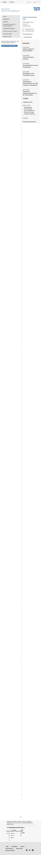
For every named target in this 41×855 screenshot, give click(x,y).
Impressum (19, 848)
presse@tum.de (28, 34)
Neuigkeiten (18, 19)
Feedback (14, 846)
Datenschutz (9, 848)
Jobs (7, 846)
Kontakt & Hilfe (18, 36)
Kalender (18, 21)
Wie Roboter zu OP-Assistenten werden (29, 74)
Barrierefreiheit (10, 850)
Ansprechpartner (28, 37)
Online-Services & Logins (18, 31)
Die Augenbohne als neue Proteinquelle (30, 66)
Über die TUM (23, 830)
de (28, 2)
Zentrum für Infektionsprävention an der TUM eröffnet (30, 93)
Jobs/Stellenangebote (18, 28)
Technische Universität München (37, 8)
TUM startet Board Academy (28, 58)
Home (4, 16)
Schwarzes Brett (18, 34)
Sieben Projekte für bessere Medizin (28, 49)
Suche (36, 2)
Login (4, 2)
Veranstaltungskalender (29, 121)
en (30, 2)
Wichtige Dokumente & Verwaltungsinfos (18, 24)
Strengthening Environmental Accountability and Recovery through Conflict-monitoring (29, 111)
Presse (22, 846)
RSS (25, 98)
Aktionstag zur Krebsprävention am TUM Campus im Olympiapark (30, 83)
